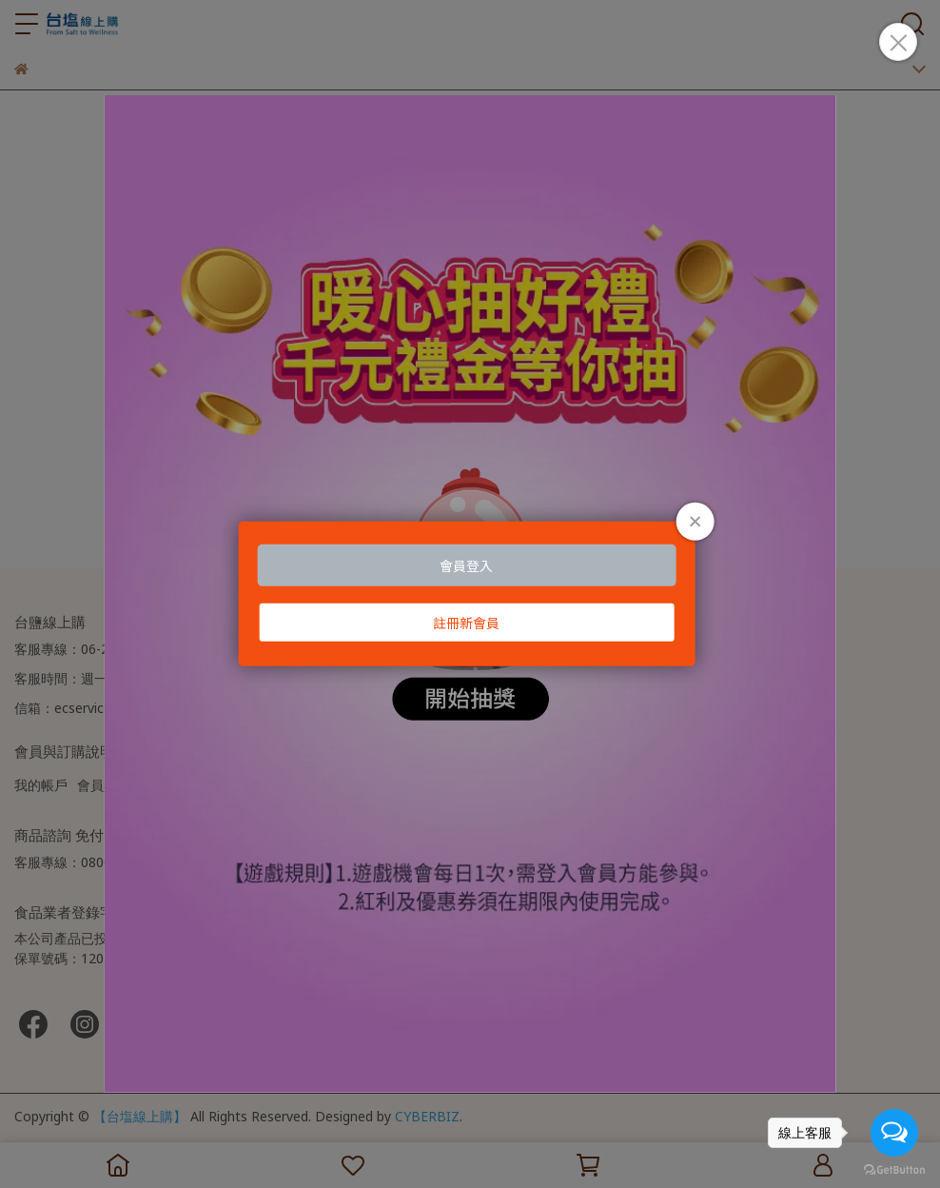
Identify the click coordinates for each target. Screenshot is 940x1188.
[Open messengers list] (894, 1133)
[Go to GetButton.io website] (894, 1169)
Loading (470, 594)
